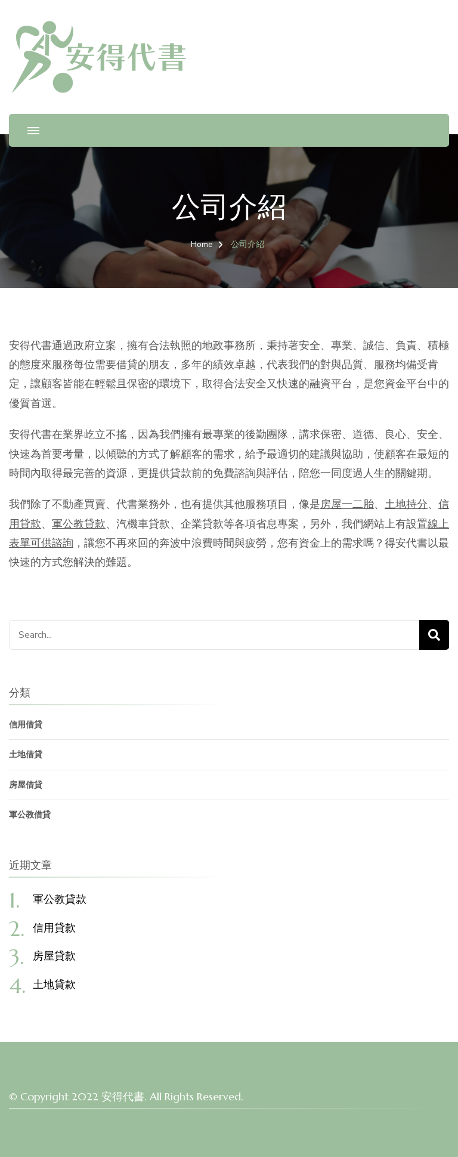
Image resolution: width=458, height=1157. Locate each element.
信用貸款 (54, 927)
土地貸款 (54, 984)
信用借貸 (25, 724)
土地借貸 (25, 754)
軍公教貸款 (79, 524)
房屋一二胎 (347, 504)
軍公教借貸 (30, 814)
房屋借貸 (25, 785)
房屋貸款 (54, 955)
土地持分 (406, 504)
